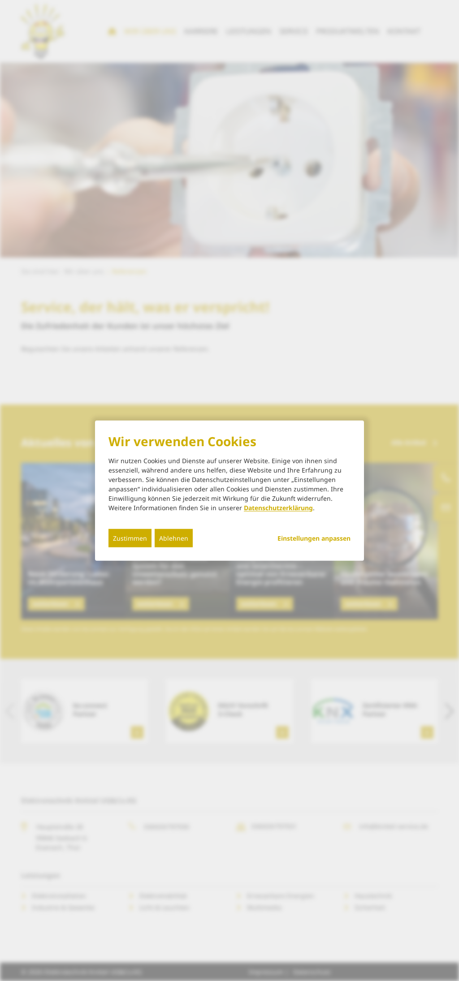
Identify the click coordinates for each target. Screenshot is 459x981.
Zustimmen (130, 538)
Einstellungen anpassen (314, 538)
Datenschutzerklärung (278, 507)
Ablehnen (173, 538)
